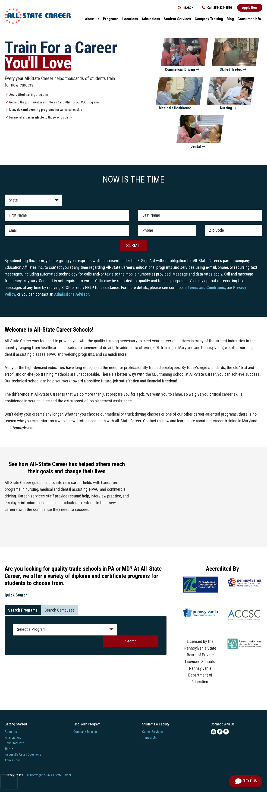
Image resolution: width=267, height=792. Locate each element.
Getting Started (16, 724)
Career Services (152, 732)
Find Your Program (87, 724)
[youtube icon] (213, 731)
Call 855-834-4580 (217, 8)
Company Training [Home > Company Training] (209, 19)
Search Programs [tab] (23, 610)
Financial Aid (13, 737)
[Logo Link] (38, 16)
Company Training (85, 732)
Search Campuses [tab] (59, 610)
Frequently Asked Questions (23, 754)
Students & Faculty (156, 724)
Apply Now (250, 8)
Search (140, 630)
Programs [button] (111, 19)
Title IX (9, 749)
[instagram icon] (226, 731)
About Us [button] (92, 19)
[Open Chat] (245, 781)
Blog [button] (230, 19)
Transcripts (149, 737)
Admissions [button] (151, 19)
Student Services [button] (177, 19)
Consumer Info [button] (249, 19)
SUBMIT (133, 245)
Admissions (13, 760)
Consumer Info (14, 743)
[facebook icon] (220, 731)
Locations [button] (130, 19)
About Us (11, 732)
